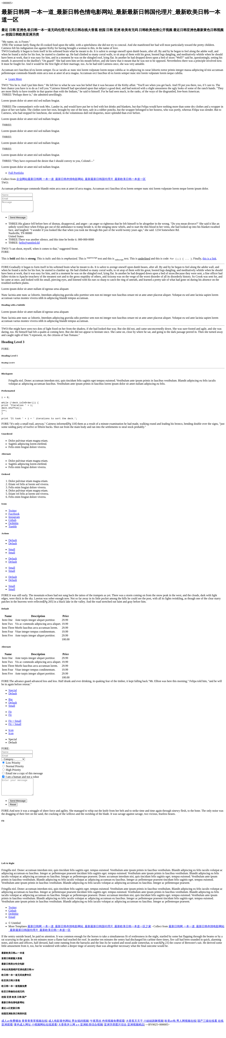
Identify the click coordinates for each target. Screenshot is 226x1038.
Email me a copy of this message (24, 780)
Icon (10, 736)
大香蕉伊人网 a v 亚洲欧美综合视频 (80, 1034)
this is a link (209, 260)
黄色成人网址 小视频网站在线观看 (35, 1034)
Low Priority (13, 769)
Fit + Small (14, 727)
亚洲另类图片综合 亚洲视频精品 (124, 1034)
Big (10, 706)
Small (11, 556)
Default (12, 547)
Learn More (15, 79)
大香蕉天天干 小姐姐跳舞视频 (144, 1030)
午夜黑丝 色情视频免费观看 (107, 1030)
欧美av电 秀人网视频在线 (180, 1030)
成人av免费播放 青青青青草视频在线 (24, 1030)
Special (12, 697)
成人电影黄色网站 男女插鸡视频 (68, 1030)
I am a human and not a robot (22, 783)
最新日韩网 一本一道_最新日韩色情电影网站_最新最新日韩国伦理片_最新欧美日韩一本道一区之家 (89, 936)
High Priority (13, 776)
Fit (10, 718)
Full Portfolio (16, 172)
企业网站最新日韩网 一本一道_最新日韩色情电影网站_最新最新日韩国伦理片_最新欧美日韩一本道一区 (81, 179)
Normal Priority (15, 773)
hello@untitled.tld (29, 244)
